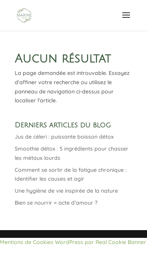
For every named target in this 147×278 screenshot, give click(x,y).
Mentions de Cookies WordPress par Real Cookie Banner (73, 242)
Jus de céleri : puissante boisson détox (64, 136)
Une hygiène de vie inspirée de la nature (66, 190)
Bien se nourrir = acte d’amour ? (56, 202)
